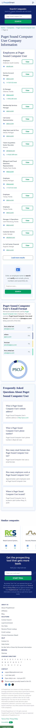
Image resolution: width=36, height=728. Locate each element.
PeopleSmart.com (13, 590)
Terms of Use (5, 719)
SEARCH (18, 21)
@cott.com (9, 66)
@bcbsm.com (10, 238)
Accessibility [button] (7, 722)
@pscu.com (10, 79)
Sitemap (4, 653)
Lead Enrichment (7, 623)
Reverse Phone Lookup (9, 629)
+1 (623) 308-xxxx (11, 154)
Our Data (4, 626)
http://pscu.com (23, 418)
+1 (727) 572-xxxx (11, 82)
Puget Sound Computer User (25, 28)
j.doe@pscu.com (9, 353)
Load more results (18, 257)
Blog (3, 614)
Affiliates (4, 611)
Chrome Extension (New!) (9, 635)
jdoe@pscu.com (9, 329)
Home (3, 28)
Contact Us (5, 641)
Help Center (5, 644)
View (27, 61)
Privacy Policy (12, 588)
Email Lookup (5, 632)
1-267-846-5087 (8, 675)
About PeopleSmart (7, 608)
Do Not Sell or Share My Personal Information (16, 647)
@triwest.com (10, 151)
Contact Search (6, 620)
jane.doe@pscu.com (10, 345)
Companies (10, 28)
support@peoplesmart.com (12, 672)
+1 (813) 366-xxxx (11, 99)
